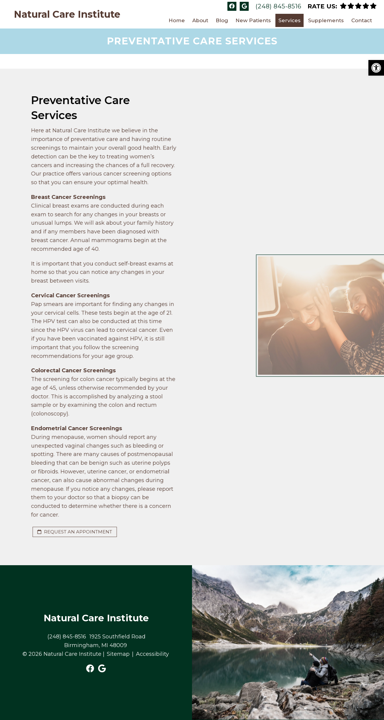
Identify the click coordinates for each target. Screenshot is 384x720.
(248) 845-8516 (279, 6)
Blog (222, 20)
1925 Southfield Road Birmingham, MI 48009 (105, 641)
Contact (361, 20)
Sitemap (118, 654)
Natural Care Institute (67, 14)
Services (289, 20)
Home (177, 20)
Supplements (326, 20)
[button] (376, 68)
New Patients (253, 20)
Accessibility (152, 654)
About (200, 20)
